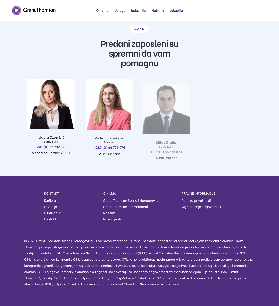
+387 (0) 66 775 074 (108, 148)
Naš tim (158, 10)
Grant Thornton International (125, 206)
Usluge (120, 10)
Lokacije (50, 206)
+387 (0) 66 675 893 (164, 154)
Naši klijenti (112, 219)
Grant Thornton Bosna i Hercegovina (131, 200)
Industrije (138, 10)
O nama (102, 10)
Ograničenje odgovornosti (202, 206)
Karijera (50, 200)
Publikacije (52, 212)
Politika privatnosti (196, 200)
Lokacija (176, 10)
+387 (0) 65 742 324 (50, 146)
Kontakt (50, 219)
